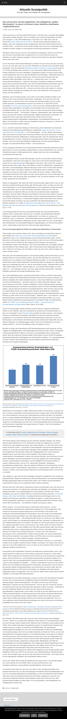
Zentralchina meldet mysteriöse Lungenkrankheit (41, 68)
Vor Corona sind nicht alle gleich (21, 106)
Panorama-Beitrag (28, 313)
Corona (7, 688)
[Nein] (65, 713)
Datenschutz (43, 715)
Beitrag (19, 163)
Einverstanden (24, 715)
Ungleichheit (14, 688)
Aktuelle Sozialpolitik (33, 9)
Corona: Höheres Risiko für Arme (21, 42)
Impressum (6, 705)
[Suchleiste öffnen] (64, 2)
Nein (34, 715)
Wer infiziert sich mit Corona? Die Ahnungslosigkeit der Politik (32, 236)
